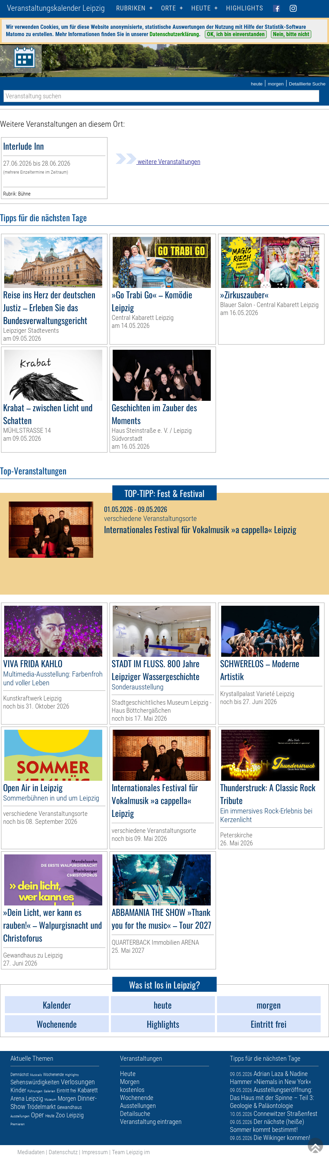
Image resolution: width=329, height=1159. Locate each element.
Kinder (18, 1090)
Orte (168, 8)
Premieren (17, 1124)
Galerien (49, 1091)
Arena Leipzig (26, 1098)
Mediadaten (31, 1152)
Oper (37, 1115)
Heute (49, 1116)
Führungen (34, 1091)
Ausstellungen (20, 1116)
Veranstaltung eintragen (151, 1122)
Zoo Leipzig (70, 1115)
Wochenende (53, 1074)
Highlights (244, 8)
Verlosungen (78, 1082)
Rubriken (131, 8)
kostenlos (132, 1090)
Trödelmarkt (41, 1106)
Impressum (95, 1152)
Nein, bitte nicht (291, 34)
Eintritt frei (66, 1090)
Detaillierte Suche (307, 83)
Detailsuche (135, 1114)
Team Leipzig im (131, 1152)
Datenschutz (63, 1152)
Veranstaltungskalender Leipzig (56, 8)
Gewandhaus (69, 1107)
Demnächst (19, 1074)
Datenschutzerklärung (174, 34)
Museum (50, 1099)
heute (257, 83)
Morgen (67, 1098)
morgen (276, 83)
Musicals (36, 1075)
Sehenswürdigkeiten (34, 1082)
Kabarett (88, 1090)
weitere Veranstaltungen (157, 162)
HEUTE (201, 8)
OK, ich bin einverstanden (236, 34)
